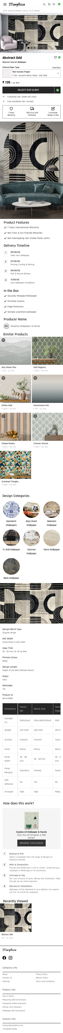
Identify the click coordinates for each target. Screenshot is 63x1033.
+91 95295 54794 (9, 1029)
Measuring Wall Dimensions (14, 1000)
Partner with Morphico (12, 1007)
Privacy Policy (41, 974)
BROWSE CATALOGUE (31, 843)
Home (5, 11)
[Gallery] (31, 33)
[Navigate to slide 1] (28, 47)
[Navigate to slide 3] (34, 47)
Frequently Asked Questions (14, 1003)
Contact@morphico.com (12, 1025)
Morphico (17, 4)
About (5, 974)
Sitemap (6, 981)
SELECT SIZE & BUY (28, 90)
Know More (56, 67)
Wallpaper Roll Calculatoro (13, 1010)
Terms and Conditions (45, 981)
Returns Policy (42, 978)
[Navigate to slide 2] (31, 47)
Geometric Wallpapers (15, 11)
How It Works (8, 996)
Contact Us (7, 978)
